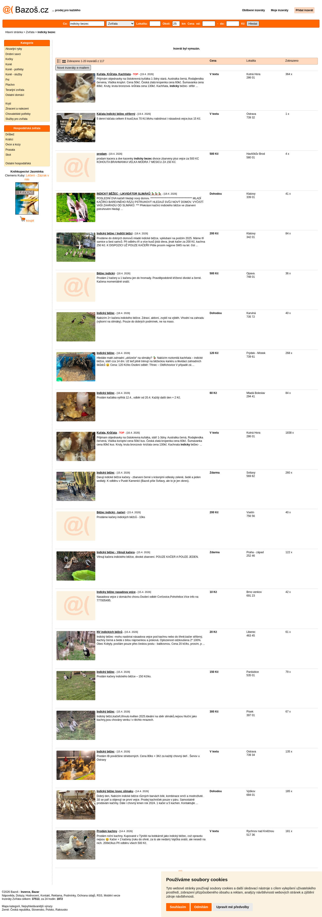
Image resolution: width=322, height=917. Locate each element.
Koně (8, 64)
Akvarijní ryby (13, 48)
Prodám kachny (107, 831)
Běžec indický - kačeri (111, 512)
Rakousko (62, 909)
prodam (102, 153)
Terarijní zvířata (14, 90)
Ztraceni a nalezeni (17, 108)
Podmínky (70, 895)
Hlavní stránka (14, 32)
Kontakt (45, 895)
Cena (213, 60)
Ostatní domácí (14, 95)
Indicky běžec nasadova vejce (116, 592)
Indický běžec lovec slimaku (115, 791)
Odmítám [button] (201, 907)
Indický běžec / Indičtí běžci (115, 233)
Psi (7, 79)
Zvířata (30, 32)
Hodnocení (32, 895)
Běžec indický (106, 273)
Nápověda (8, 895)
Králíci (9, 139)
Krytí (8, 103)
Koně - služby (13, 74)
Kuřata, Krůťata (107, 432)
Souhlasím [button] (178, 907)
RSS (99, 895)
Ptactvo (10, 84)
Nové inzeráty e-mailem (73, 67)
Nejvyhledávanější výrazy (36, 906)
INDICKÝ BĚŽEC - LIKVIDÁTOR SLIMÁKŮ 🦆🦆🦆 (129, 193)
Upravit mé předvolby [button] (232, 907)
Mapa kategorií (11, 906)
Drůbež (9, 134)
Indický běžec (105, 313)
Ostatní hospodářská (18, 163)
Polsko (50, 909)
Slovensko (38, 909)
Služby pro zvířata (16, 119)
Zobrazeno (291, 60)
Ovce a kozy (13, 144)
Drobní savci (13, 54)
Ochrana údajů (86, 895)
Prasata (10, 149)
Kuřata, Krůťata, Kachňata (114, 74)
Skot (8, 154)
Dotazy (20, 895)
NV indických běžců (109, 632)
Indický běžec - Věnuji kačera (116, 552)
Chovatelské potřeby (17, 113)
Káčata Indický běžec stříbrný (116, 113)
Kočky (9, 59)
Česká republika (20, 909)
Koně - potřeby (14, 69)
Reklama (56, 895)
